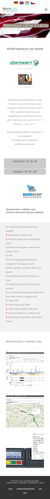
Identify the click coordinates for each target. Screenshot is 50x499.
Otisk (10, 489)
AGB (40, 489)
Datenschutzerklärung (25, 489)
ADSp (25, 493)
